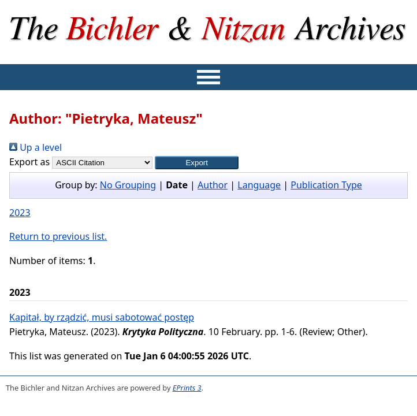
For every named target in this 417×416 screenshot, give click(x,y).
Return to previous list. (58, 236)
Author (213, 185)
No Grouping (128, 185)
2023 (20, 212)
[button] (197, 162)
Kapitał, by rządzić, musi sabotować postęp (101, 317)
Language (259, 185)
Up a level (35, 147)
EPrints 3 (187, 387)
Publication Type (326, 185)
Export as (29, 161)
